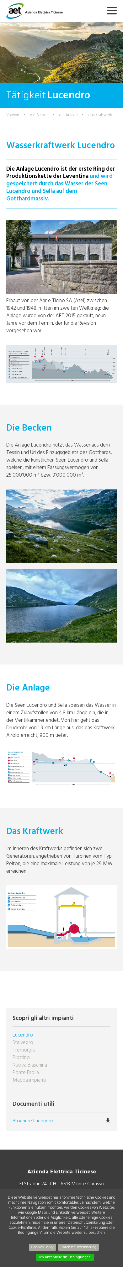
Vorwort (12, 115)
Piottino (21, 1057)
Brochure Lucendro (33, 1121)
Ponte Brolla (26, 1072)
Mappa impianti (29, 1080)
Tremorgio (24, 1050)
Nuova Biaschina (30, 1065)
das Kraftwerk (100, 115)
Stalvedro (23, 1042)
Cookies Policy (42, 1247)
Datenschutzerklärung (78, 1247)
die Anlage (68, 115)
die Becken (39, 115)
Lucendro (23, 1035)
